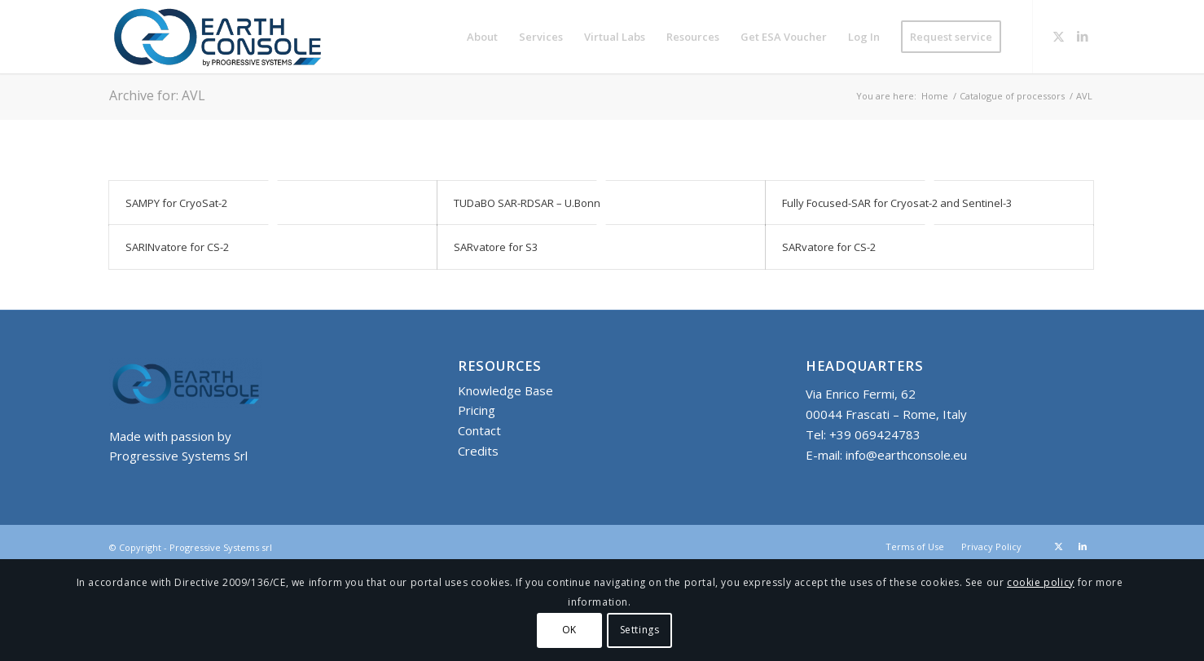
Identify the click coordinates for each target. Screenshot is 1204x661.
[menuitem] (482, 36)
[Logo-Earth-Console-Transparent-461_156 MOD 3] (217, 36)
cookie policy (1040, 582)
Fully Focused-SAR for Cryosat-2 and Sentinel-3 (897, 203)
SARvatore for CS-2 (829, 247)
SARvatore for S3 (496, 247)
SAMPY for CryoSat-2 (176, 203)
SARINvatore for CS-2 (177, 247)
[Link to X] (1058, 36)
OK (569, 630)
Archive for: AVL (157, 95)
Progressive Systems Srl (178, 455)
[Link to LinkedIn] (1082, 36)
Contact (479, 430)
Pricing (476, 410)
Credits (478, 451)
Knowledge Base (505, 390)
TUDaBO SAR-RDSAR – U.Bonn (527, 203)
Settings (640, 630)
